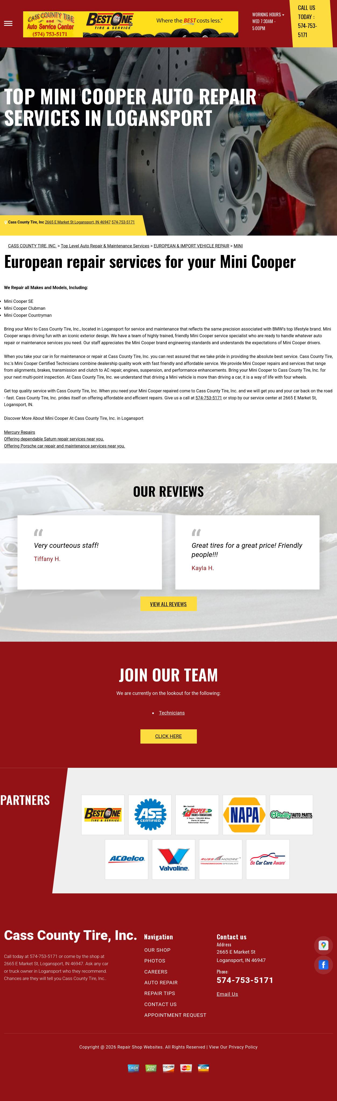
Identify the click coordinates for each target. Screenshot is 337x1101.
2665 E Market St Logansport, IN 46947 (78, 222)
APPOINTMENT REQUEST (175, 1015)
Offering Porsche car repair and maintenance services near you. (64, 446)
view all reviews (168, 604)
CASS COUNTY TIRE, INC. (32, 245)
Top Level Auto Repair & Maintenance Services (105, 245)
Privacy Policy (243, 1047)
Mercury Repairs (19, 432)
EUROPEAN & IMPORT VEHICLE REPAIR (191, 245)
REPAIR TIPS (159, 993)
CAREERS (155, 972)
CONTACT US (160, 1004)
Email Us (227, 994)
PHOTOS (154, 961)
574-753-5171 (123, 222)
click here (168, 736)
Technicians (172, 713)
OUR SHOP (157, 950)
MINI (238, 245)
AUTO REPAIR (161, 982)
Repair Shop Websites (140, 1047)
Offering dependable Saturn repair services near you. (54, 439)
